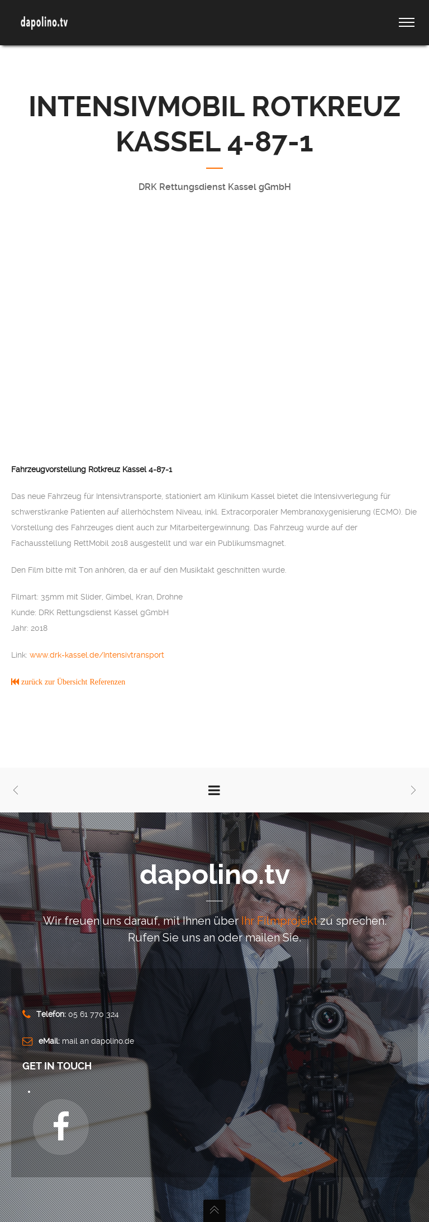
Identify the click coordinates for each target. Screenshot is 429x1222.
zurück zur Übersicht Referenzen (72, 682)
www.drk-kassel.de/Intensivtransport (97, 654)
